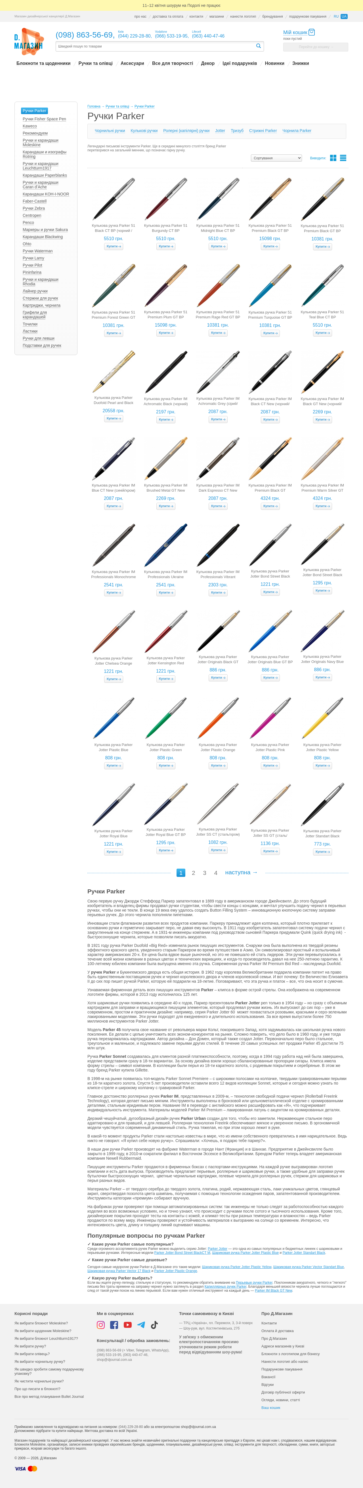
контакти (196, 16)
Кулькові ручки (144, 130)
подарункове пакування (307, 16)
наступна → (241, 872)
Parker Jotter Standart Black (304, 1253)
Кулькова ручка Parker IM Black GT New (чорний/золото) (322, 404)
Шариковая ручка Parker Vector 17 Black (118, 1271)
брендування (272, 16)
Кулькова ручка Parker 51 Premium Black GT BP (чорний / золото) (270, 230)
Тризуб (237, 130)
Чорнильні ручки (110, 130)
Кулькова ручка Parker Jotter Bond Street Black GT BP (322, 575)
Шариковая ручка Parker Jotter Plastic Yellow (236, 1267)
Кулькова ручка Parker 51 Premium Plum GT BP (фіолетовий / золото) (165, 317)
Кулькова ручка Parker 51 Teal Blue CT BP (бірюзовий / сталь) (322, 317)
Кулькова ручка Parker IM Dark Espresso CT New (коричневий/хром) (218, 490)
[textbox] (155, 46)
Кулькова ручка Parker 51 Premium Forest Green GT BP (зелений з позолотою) (113, 317)
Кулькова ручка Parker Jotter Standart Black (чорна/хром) (322, 836)
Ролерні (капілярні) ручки (186, 130)
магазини (216, 16)
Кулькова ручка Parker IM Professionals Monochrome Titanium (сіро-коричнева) (113, 577)
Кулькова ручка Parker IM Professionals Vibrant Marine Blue (218, 577)
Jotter (220, 130)
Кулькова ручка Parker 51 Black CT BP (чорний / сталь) (113, 230)
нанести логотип (243, 16)
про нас (140, 16)
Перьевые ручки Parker (254, 1283)
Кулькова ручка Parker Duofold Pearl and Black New (113, 402)
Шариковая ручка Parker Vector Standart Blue (308, 1267)
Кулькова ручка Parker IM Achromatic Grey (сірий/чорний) (218, 403)
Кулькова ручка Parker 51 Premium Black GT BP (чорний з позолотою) (322, 231)
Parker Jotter (217, 1249)
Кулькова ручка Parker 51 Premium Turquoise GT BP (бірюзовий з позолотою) (270, 317)
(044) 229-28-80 (131, 1427)
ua (344, 16)
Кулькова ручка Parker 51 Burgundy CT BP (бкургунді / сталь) (165, 230)
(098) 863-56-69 (84, 34)
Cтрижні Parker (263, 130)
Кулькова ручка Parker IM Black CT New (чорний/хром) (270, 404)
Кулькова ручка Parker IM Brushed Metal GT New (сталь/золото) (165, 490)
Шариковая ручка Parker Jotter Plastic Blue (245, 1253)
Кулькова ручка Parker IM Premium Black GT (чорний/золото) (270, 490)
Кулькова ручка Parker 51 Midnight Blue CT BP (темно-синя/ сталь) (218, 230)
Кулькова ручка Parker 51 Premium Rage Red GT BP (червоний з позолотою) (218, 317)
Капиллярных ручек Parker (225, 1287)
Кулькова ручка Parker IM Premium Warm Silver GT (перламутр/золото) (322, 490)
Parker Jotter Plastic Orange (175, 1271)
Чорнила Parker (297, 130)
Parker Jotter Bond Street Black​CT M (182, 1253)
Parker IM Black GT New (273, 1291)
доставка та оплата (168, 16)
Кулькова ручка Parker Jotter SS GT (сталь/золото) (270, 835)
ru (336, 16)
